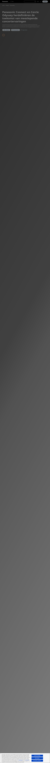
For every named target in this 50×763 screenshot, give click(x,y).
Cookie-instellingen (37, 755)
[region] (25, 758)
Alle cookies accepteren (37, 760)
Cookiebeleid (20, 760)
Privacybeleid (27, 760)
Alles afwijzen (37, 758)
